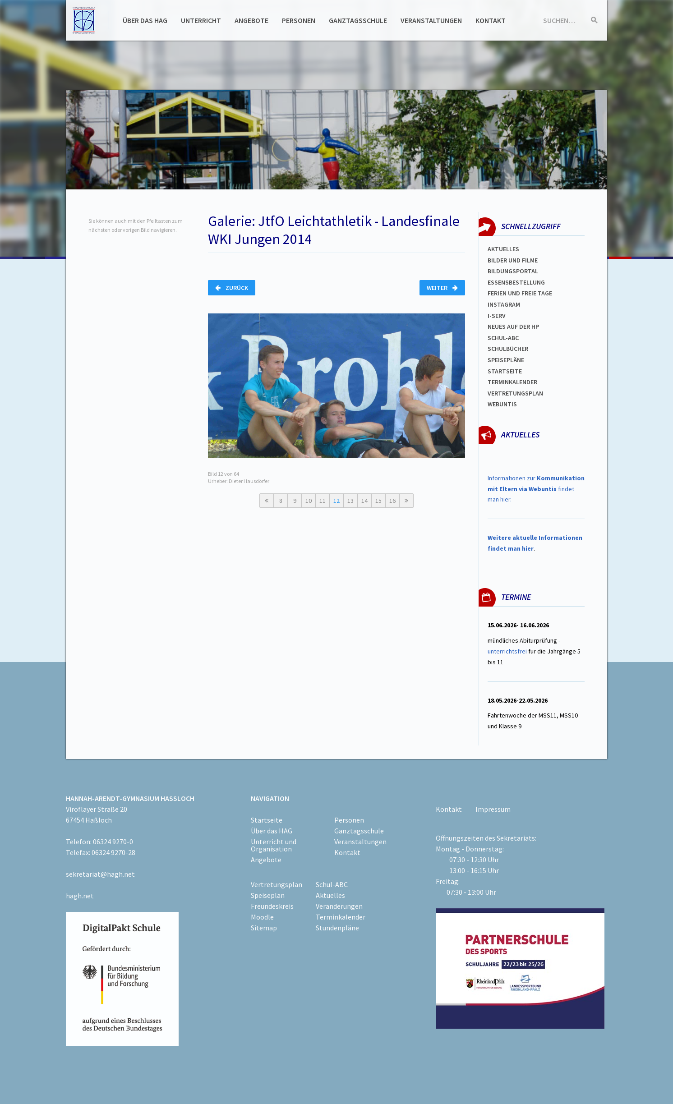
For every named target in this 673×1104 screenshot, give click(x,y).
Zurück (231, 288)
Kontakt (490, 20)
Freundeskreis (272, 906)
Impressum (493, 809)
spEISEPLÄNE (506, 360)
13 (350, 501)
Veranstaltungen (431, 20)
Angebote (251, 20)
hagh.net (80, 895)
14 (364, 501)
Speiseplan (268, 895)
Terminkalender (512, 382)
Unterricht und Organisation (273, 845)
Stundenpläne (337, 927)
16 (392, 501)
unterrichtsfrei (507, 651)
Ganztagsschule (358, 20)
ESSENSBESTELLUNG (516, 282)
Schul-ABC (332, 884)
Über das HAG (145, 20)
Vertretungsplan (515, 393)
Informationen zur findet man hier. (536, 489)
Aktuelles (503, 249)
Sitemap (264, 927)
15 (378, 501)
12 (336, 501)
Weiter (442, 288)
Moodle (262, 916)
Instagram (504, 304)
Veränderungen (339, 906)
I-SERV (497, 316)
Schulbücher (508, 349)
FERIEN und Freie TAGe (520, 293)
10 (308, 501)
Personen (298, 20)
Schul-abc (503, 338)
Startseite (505, 371)
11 (322, 501)
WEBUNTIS (502, 404)
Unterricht (201, 20)
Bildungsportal (513, 271)
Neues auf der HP (513, 326)
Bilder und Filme (513, 260)
